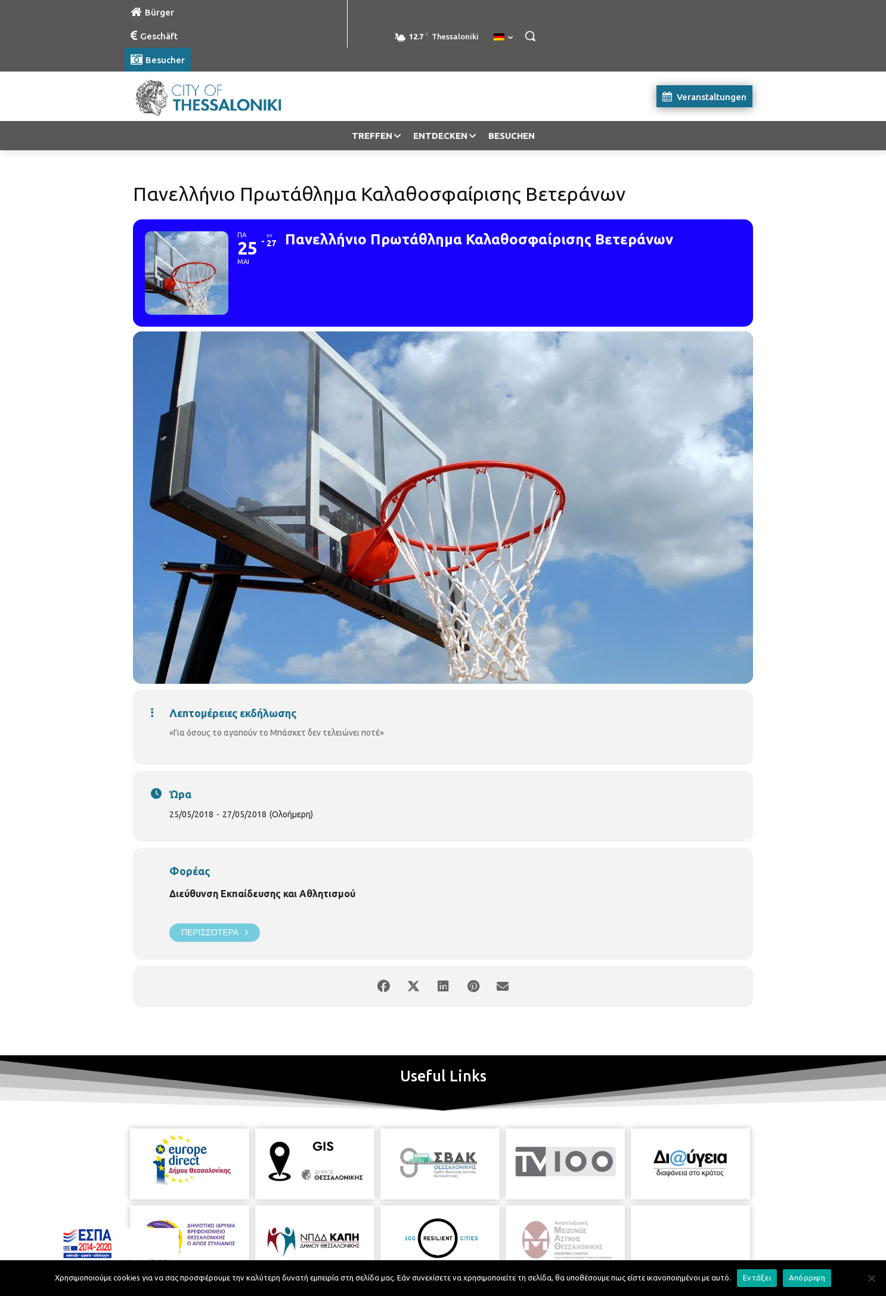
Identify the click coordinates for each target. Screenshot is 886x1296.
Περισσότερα (214, 932)
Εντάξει (757, 1277)
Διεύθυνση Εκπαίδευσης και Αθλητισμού (262, 893)
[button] (530, 35)
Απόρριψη (807, 1277)
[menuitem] (503, 37)
